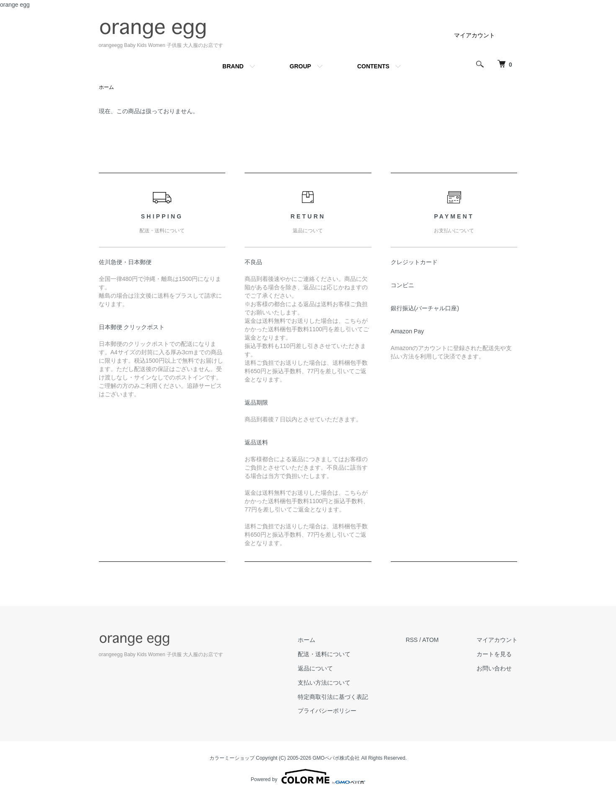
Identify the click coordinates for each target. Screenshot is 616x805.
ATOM (430, 639)
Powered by (308, 776)
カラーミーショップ (232, 758)
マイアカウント (474, 35)
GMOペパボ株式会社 (336, 758)
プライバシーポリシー (327, 710)
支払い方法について (324, 682)
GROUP (300, 66)
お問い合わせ (494, 668)
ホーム (106, 87)
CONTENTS (373, 66)
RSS (412, 639)
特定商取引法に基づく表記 (333, 696)
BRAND (233, 66)
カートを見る (494, 654)
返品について (315, 668)
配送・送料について (324, 654)
